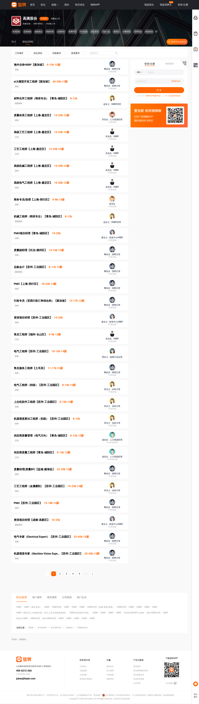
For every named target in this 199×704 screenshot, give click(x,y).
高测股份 (69, 628)
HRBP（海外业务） (33, 607)
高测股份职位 (82, 628)
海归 (66, 4)
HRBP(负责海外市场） (80, 613)
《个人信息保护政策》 (173, 96)
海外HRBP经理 (153, 613)
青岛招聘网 (42, 628)
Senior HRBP (22, 618)
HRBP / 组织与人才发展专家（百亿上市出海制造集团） (41, 613)
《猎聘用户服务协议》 (153, 96)
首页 (32, 4)
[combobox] (103, 53)
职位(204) (28, 41)
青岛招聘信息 (56, 628)
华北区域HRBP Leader (134, 613)
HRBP (19, 607)
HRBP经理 (56, 607)
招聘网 (30, 628)
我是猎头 (149, 4)
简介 (13, 41)
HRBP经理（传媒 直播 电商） (100, 607)
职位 (43, 4)
